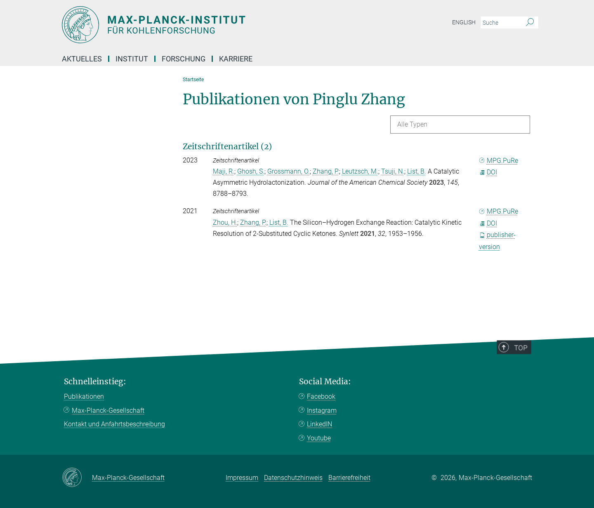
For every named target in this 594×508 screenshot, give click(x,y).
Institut (132, 59)
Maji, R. (223, 171)
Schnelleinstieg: (95, 381)
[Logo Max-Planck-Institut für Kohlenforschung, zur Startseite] (216, 24)
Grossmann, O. (288, 171)
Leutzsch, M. (360, 171)
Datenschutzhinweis (293, 478)
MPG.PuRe (498, 161)
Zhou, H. (225, 222)
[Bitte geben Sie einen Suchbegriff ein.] (500, 22)
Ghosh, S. (250, 171)
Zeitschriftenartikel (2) (227, 146)
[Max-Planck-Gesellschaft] (77, 478)
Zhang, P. (326, 171)
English (464, 22)
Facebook (321, 396)
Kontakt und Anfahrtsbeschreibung (114, 424)
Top (524, 372)
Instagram (322, 410)
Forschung (183, 59)
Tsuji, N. (392, 171)
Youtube (319, 438)
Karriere (235, 59)
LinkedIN (319, 424)
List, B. (416, 171)
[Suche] (529, 22)
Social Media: (325, 381)
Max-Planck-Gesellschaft (108, 410)
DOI (488, 172)
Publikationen (84, 396)
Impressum (242, 478)
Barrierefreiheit (349, 478)
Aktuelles (82, 59)
